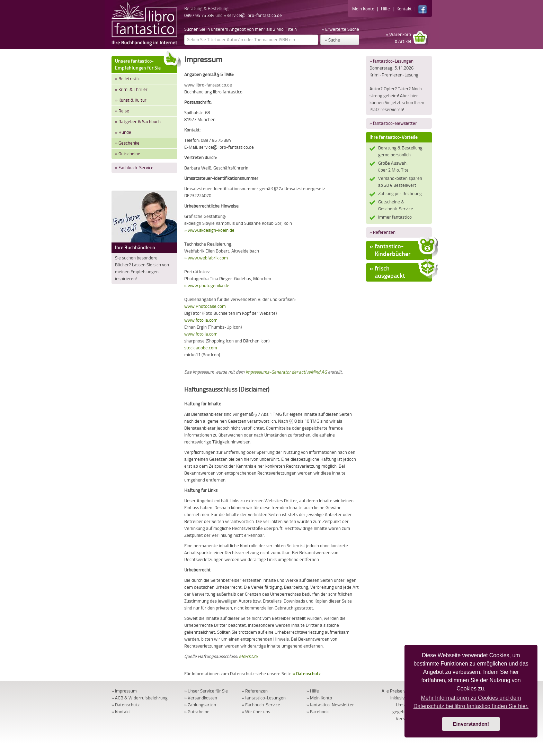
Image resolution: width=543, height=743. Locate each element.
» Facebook (317, 711)
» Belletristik (127, 78)
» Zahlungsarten (200, 704)
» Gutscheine (127, 153)
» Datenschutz (307, 673)
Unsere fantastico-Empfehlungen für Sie (146, 63)
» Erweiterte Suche (340, 29)
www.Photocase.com (205, 306)
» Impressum (124, 691)
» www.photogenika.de (206, 285)
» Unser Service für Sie (206, 691)
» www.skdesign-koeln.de (209, 230)
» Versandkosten (200, 697)
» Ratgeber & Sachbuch (138, 121)
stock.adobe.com (200, 347)
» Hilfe (312, 691)
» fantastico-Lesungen (391, 61)
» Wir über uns (256, 711)
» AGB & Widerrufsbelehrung (140, 697)
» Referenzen (382, 232)
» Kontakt (121, 711)
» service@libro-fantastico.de (253, 15)
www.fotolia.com (200, 320)
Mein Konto (363, 8)
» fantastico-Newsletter (393, 123)
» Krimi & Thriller (131, 89)
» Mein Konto (319, 697)
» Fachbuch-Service (134, 167)
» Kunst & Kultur (130, 100)
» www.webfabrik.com (206, 257)
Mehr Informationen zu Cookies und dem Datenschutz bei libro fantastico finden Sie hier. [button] (471, 702)
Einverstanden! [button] (471, 724)
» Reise (122, 110)
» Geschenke (127, 143)
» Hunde (123, 132)
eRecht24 (248, 656)
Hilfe (385, 8)
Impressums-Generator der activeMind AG (286, 372)
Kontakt (404, 8)
